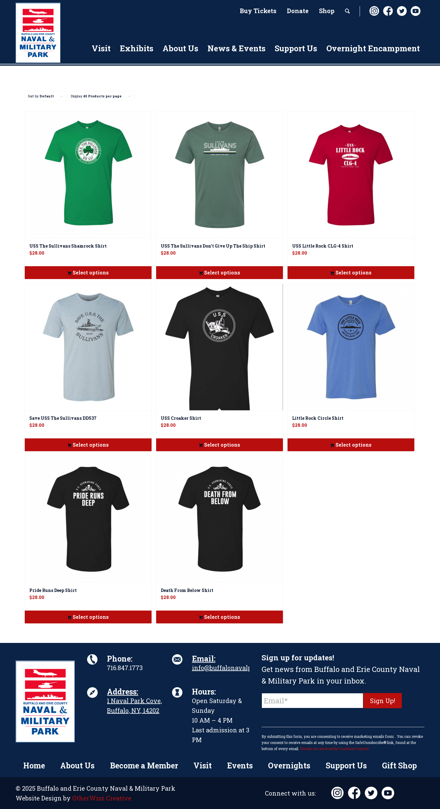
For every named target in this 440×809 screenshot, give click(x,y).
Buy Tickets (258, 11)
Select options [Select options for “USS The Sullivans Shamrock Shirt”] (88, 272)
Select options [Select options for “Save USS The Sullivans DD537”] (88, 444)
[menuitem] (258, 11)
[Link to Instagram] (374, 11)
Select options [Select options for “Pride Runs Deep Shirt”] (88, 617)
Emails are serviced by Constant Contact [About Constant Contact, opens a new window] (334, 748)
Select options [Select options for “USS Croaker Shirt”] (219, 444)
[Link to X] (401, 11)
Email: (203, 659)
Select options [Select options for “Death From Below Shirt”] (219, 617)
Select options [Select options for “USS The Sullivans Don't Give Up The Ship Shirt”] (219, 272)
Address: (122, 692)
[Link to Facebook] (387, 11)
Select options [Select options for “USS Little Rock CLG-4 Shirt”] (351, 272)
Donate (298, 11)
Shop (327, 11)
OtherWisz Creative (101, 798)
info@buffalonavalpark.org (232, 668)
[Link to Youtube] (415, 11)
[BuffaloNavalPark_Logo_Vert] (38, 33)
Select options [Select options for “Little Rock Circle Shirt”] (351, 444)
